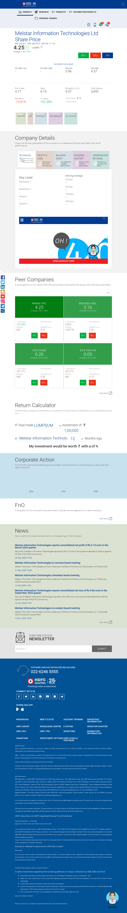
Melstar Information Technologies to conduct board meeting (47, 608)
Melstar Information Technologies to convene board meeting (47, 562)
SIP (107, 55)
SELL (44, 335)
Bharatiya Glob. (88, 303)
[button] (37, 47)
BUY (34, 335)
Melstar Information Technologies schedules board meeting (47, 575)
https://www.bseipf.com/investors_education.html (28, 862)
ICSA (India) (39, 350)
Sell (95, 55)
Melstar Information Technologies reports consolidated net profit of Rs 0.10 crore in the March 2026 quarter (61, 546)
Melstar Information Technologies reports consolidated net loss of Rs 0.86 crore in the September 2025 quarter (61, 591)
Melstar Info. (39, 303)
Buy (83, 55)
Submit (101, 648)
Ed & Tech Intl (88, 350)
